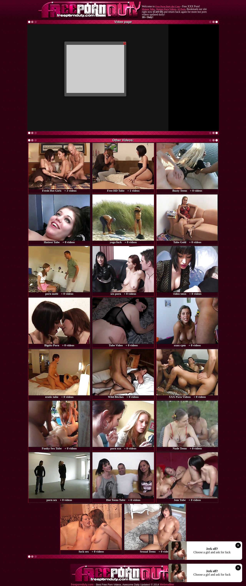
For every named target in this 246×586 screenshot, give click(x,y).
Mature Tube (148, 9)
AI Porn (181, 9)
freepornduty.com (82, 584)
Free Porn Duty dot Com (167, 6)
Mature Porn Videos (166, 9)
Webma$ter (167, 584)
